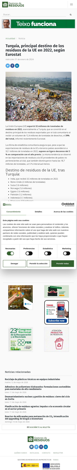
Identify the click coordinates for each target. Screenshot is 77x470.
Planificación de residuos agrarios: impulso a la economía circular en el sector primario (37, 407)
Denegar (14, 263)
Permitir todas (62, 263)
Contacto (46, 453)
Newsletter (58, 453)
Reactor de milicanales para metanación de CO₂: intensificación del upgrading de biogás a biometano (37, 417)
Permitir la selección (39, 263)
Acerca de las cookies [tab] (63, 212)
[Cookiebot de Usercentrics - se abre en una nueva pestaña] (63, 204)
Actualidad (10, 38)
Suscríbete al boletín (38, 427)
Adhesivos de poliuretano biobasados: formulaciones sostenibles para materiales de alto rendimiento (37, 388)
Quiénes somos (20, 453)
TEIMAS (55, 460)
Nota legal (34, 453)
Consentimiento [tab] (13, 212)
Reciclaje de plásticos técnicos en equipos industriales (32, 379)
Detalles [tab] (38, 212)
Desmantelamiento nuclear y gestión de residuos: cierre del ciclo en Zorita (37, 397)
